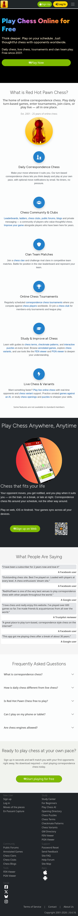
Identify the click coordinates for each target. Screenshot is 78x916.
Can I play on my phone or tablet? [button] (24, 714)
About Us (69, 906)
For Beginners (49, 803)
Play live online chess (44, 390)
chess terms (31, 344)
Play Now (36, 63)
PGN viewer (58, 351)
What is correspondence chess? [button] (23, 674)
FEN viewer (41, 351)
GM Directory (49, 831)
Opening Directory (52, 811)
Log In (61, 4)
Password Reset (50, 847)
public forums (48, 218)
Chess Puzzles (49, 815)
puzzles (46, 397)
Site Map (46, 863)
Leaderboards (11, 218)
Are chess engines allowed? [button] (21, 727)
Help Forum (48, 859)
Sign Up (44, 4)
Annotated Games (13, 851)
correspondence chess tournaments (44, 302)
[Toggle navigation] (73, 4)
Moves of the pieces (14, 807)
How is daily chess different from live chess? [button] (31, 687)
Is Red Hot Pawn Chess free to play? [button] (26, 701)
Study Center (49, 799)
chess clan (19, 260)
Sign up (7, 799)
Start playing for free (39, 779)
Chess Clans (9, 855)
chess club (63, 306)
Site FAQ (46, 855)
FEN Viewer (48, 835)
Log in (6, 803)
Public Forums (11, 847)
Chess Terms (48, 819)
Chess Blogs (9, 863)
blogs (59, 218)
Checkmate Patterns (53, 823)
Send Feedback (50, 851)
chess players (30, 306)
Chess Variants (50, 827)
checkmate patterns (48, 344)
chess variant (26, 393)
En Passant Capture (13, 811)
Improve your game (14, 225)
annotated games (47, 348)
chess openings (29, 397)
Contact (52, 906)
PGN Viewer (48, 839)
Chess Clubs (9, 859)
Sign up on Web (25, 528)
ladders (23, 218)
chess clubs (34, 218)
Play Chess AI (49, 807)
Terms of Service (32, 906)
